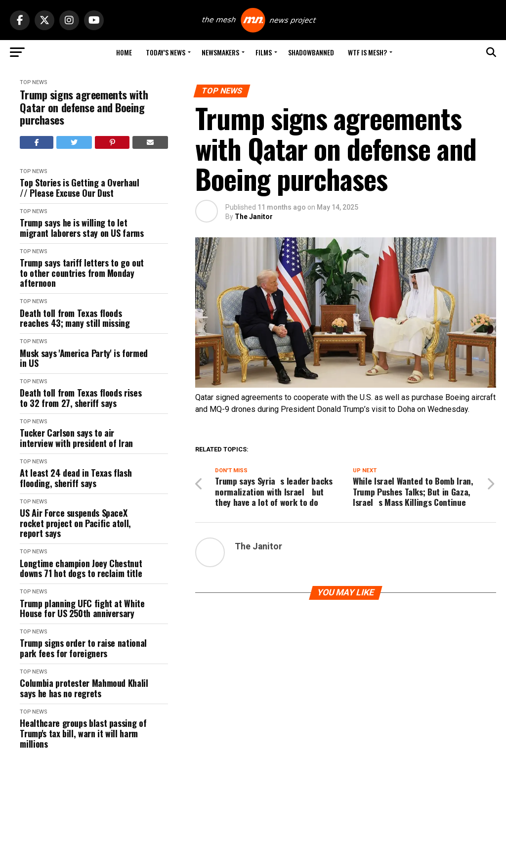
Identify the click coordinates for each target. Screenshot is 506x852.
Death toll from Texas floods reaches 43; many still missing (74, 318)
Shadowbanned (311, 52)
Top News (33, 82)
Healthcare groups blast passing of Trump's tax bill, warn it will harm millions (83, 733)
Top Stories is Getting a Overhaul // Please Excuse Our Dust (79, 188)
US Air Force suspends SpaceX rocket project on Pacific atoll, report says (75, 523)
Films (263, 52)
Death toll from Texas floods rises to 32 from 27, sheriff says (80, 398)
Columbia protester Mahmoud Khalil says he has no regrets (84, 688)
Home (124, 52)
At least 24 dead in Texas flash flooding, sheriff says (75, 478)
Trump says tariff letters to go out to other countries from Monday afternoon (81, 273)
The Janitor (254, 217)
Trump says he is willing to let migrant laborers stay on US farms (81, 228)
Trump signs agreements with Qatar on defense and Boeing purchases (84, 107)
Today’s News (165, 52)
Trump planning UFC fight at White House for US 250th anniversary (82, 608)
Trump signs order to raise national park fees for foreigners (83, 648)
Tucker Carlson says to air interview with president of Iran (76, 438)
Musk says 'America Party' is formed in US (83, 358)
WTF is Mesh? (367, 52)
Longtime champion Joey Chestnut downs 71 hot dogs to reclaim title (81, 568)
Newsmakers (220, 52)
